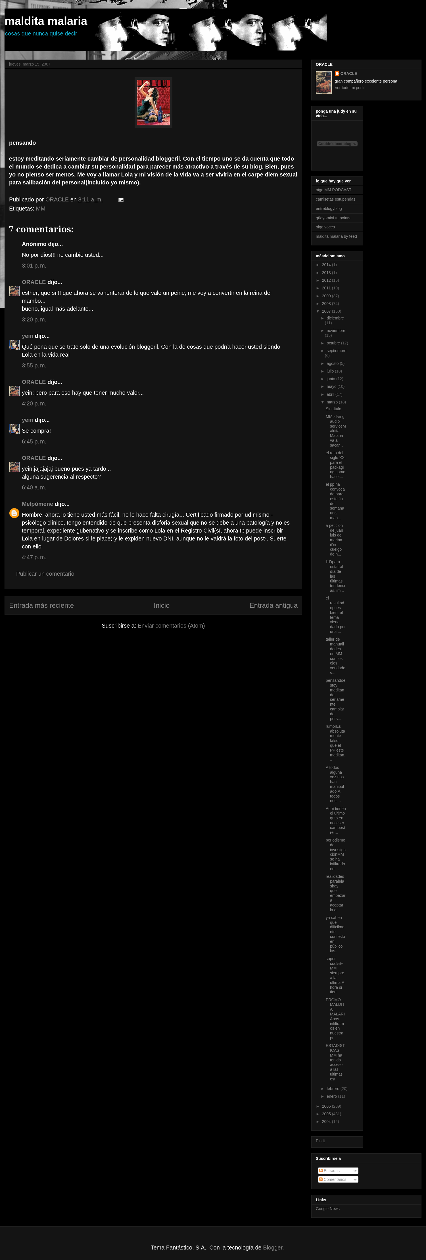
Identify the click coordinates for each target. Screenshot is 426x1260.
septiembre (336, 350)
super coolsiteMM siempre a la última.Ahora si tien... (335, 975)
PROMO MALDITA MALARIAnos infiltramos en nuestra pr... (335, 1019)
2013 (327, 272)
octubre (334, 343)
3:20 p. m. (34, 319)
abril (331, 394)
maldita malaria (46, 21)
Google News (328, 1208)
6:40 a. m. (34, 487)
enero (332, 1096)
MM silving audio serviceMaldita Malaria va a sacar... (336, 430)
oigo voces (325, 227)
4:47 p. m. (34, 557)
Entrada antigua (274, 605)
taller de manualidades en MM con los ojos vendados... (335, 656)
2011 (327, 288)
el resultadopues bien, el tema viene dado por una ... (336, 615)
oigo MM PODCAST (333, 190)
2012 (327, 280)
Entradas (329, 1170)
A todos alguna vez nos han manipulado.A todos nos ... (335, 784)
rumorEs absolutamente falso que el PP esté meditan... (335, 743)
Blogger (272, 1247)
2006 (327, 1106)
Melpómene (37, 504)
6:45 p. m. (34, 441)
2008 (327, 303)
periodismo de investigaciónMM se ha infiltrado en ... (336, 854)
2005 (327, 1114)
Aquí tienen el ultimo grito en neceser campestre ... (336, 820)
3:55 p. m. (34, 365)
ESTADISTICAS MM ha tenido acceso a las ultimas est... (335, 1062)
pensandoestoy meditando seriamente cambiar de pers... (335, 699)
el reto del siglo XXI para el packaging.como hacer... (336, 465)
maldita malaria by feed (336, 236)
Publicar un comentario (45, 574)
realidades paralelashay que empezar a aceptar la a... (335, 893)
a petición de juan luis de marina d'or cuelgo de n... (334, 539)
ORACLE (34, 282)
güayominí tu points (333, 218)
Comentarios (332, 1179)
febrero (333, 1088)
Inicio (162, 605)
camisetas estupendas (335, 199)
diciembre (335, 318)
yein (27, 336)
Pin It (320, 1141)
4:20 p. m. (34, 403)
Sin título (333, 409)
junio (331, 378)
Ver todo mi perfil (350, 87)
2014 (327, 264)
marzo (333, 402)
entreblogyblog (329, 208)
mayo (332, 386)
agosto (333, 363)
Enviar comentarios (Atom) (171, 625)
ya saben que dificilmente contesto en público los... (335, 934)
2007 (327, 311)
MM (40, 208)
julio (331, 371)
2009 (327, 296)
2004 (327, 1121)
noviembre (336, 330)
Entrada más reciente (41, 605)
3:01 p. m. (34, 265)
